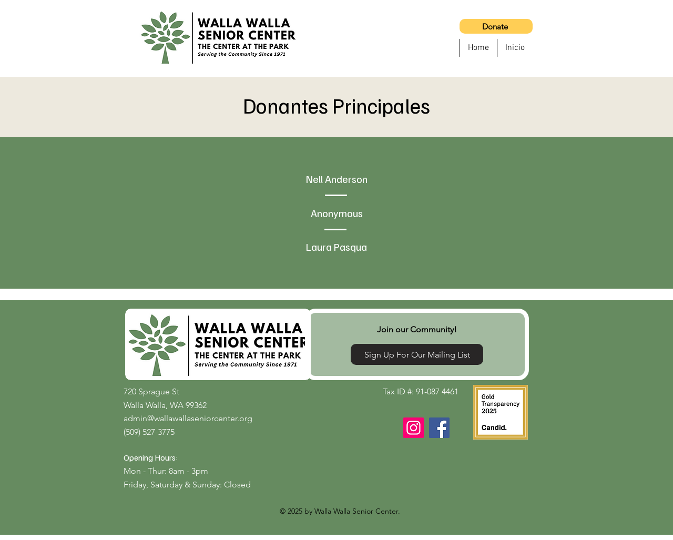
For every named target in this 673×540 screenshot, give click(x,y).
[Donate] (496, 26)
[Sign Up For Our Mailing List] (417, 354)
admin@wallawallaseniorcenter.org (188, 418)
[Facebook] (439, 427)
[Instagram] (413, 427)
